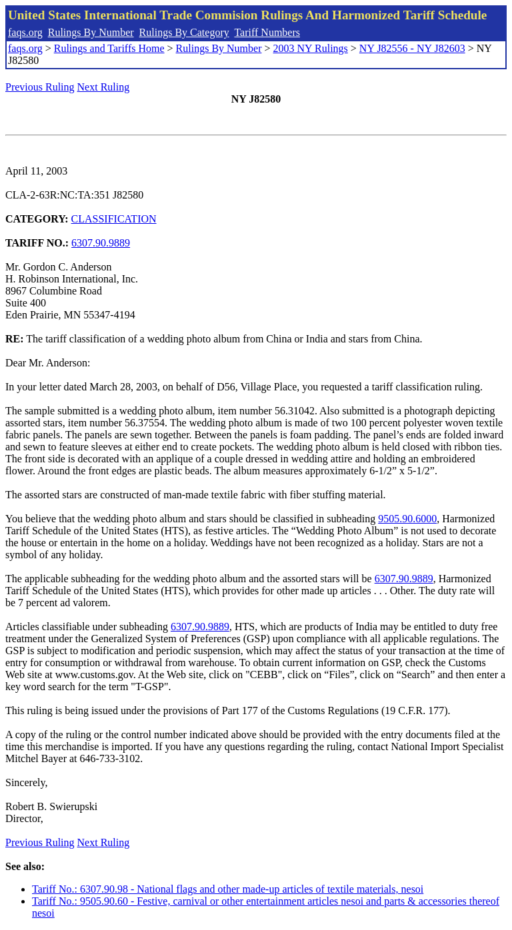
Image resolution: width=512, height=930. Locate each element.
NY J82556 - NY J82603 (412, 48)
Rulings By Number (91, 32)
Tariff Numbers (267, 32)
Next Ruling (103, 87)
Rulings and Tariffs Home (109, 48)
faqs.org (25, 32)
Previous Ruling (40, 87)
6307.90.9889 (100, 242)
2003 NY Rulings (310, 48)
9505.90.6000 (407, 518)
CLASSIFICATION (114, 219)
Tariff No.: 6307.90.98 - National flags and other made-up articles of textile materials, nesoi (227, 889)
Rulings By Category (184, 32)
